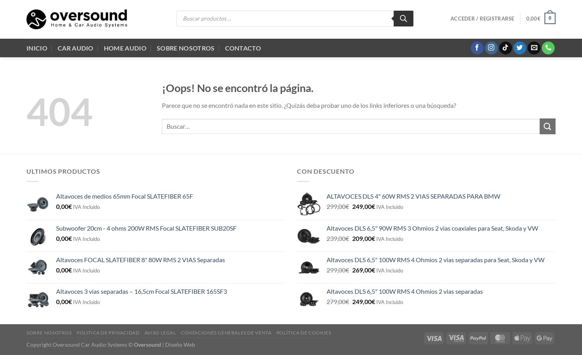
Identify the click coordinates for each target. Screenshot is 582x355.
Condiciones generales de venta (226, 333)
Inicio (36, 48)
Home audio (125, 48)
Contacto (243, 48)
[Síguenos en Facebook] (477, 48)
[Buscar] (403, 18)
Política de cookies (303, 333)
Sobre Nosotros (185, 48)
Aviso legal (160, 333)
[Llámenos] (548, 48)
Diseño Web (180, 344)
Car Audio (76, 48)
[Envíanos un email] (534, 48)
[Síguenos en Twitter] (519, 48)
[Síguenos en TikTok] (505, 48)
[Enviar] (548, 126)
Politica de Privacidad (108, 333)
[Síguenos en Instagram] (491, 48)
